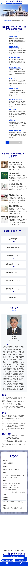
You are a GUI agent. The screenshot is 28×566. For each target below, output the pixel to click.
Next (19, 142)
